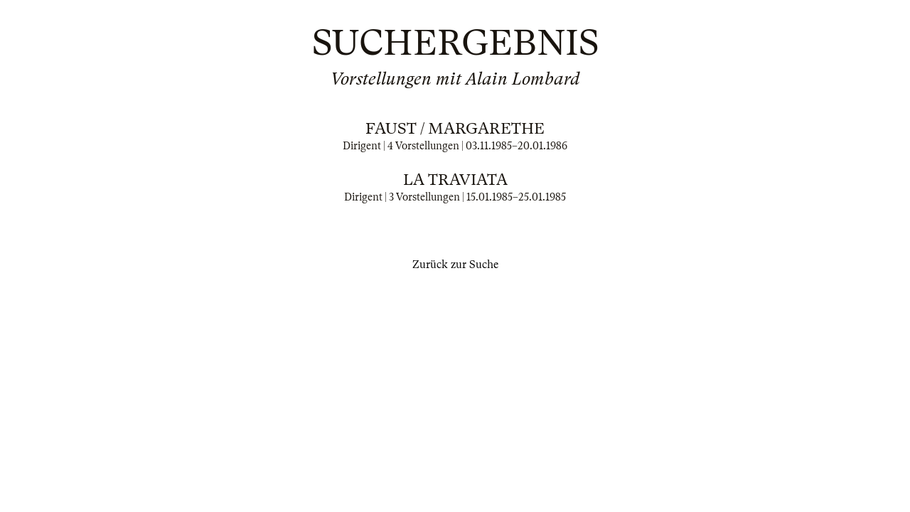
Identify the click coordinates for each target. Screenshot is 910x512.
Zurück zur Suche (455, 264)
